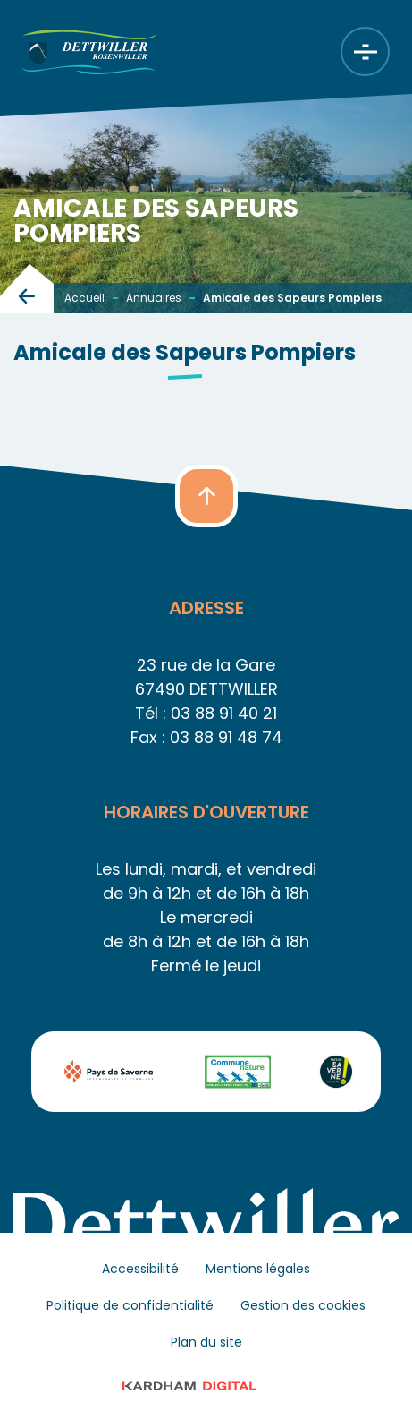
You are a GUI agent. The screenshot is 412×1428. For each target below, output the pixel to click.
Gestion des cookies (303, 1305)
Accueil (84, 297)
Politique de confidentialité (130, 1305)
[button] (206, 496)
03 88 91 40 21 (224, 713)
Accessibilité (140, 1269)
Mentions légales (258, 1269)
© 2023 (206, 1385)
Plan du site (206, 1342)
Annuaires (153, 297)
